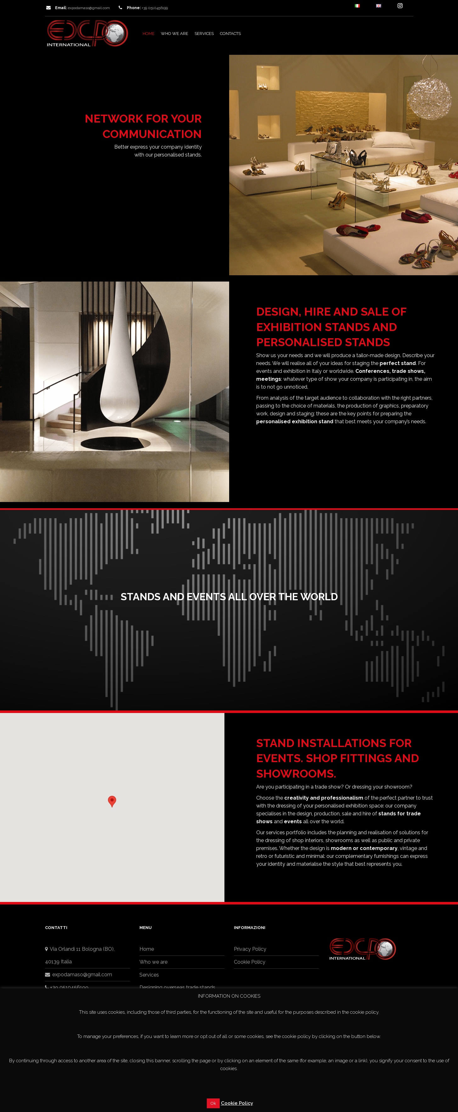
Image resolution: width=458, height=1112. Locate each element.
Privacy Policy (250, 949)
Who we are (174, 33)
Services (204, 33)
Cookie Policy (249, 962)
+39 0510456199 (66, 987)
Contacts (230, 33)
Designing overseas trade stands (177, 987)
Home (149, 33)
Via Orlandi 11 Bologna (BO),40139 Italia (80, 955)
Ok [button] (213, 1103)
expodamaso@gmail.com (89, 8)
